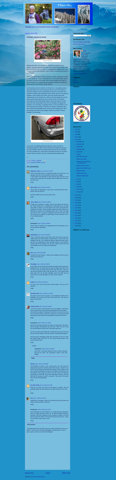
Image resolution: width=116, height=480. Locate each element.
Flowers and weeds (81, 159)
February (79, 189)
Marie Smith (34, 187)
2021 (76, 195)
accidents (33, 162)
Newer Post (29, 473)
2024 (76, 134)
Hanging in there (80, 170)
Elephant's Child (35, 171)
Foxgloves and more (81, 173)
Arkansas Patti (35, 306)
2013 (76, 215)
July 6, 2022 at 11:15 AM (44, 322)
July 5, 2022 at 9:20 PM (43, 264)
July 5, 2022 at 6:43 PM (39, 252)
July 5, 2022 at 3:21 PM (44, 187)
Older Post (66, 473)
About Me (75, 82)
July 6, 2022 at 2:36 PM (48, 348)
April (78, 184)
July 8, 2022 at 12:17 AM (44, 409)
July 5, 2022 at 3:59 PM (45, 202)
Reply (32, 182)
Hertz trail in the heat (81, 156)
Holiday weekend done (82, 175)
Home (48, 473)
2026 (76, 129)
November (79, 144)
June (78, 179)
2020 (76, 197)
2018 (76, 202)
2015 (76, 210)
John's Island (34, 202)
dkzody (33, 363)
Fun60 (32, 282)
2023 (76, 137)
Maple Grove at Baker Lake (83, 168)
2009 (76, 225)
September (80, 149)
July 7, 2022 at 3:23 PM (39, 398)
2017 (76, 205)
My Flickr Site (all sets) (79, 44)
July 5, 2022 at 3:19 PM (46, 171)
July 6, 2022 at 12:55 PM (41, 363)
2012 (76, 218)
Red (32, 252)
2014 (76, 213)
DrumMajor (34, 264)
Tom (32, 398)
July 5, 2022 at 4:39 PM (44, 223)
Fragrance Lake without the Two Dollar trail (83, 162)
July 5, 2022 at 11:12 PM (46, 293)
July (78, 154)
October (79, 146)
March (78, 186)
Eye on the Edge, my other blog (81, 42)
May (78, 181)
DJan (84, 50)
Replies (34, 345)
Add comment (31, 424)
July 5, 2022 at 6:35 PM (44, 234)
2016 (76, 207)
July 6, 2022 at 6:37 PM (46, 385)
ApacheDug (34, 234)
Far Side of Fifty (35, 385)
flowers (38, 162)
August (79, 151)
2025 (76, 131)
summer (43, 162)
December (79, 141)
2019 (76, 200)
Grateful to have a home (82, 165)
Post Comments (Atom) (38, 476)
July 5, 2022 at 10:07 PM (40, 282)
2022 (76, 139)
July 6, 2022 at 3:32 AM (45, 306)
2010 (76, 223)
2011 (76, 220)
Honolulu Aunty (35, 293)
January (79, 191)
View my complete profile (79, 73)
